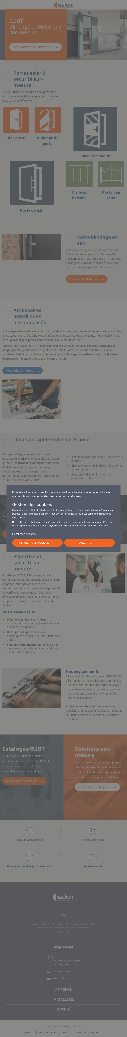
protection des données (68, 496)
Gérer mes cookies (24, 533)
